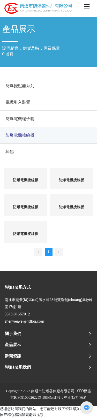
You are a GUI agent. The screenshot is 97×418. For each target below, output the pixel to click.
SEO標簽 (84, 391)
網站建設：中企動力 (62, 397)
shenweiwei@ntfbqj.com (24, 321)
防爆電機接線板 (19, 135)
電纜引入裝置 (17, 102)
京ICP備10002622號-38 (28, 397)
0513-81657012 (17, 314)
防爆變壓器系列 (19, 86)
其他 (9, 151)
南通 (83, 397)
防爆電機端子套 (19, 118)
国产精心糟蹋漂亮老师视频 (21, 415)
